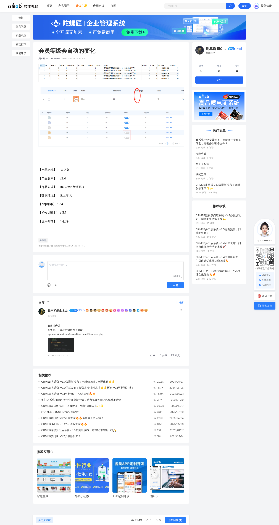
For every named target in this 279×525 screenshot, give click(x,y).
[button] (179, 302)
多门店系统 (44, 520)
